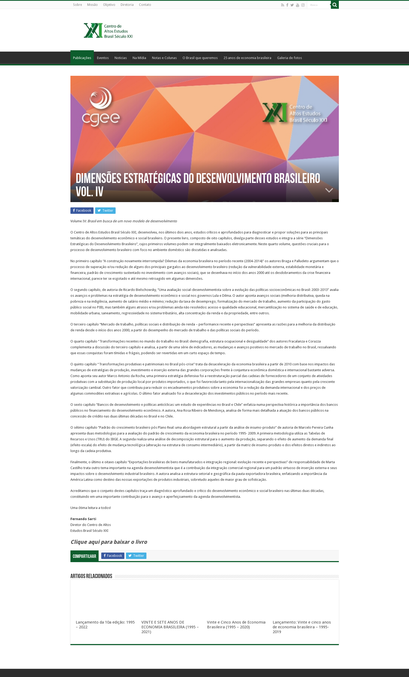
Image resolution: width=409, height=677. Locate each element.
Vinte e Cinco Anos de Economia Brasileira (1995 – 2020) (236, 624)
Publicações (82, 58)
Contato (145, 5)
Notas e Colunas (164, 58)
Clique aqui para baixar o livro (108, 542)
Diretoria (127, 5)
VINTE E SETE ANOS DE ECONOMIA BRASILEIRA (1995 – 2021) (170, 627)
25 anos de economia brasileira (247, 58)
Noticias (121, 58)
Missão (92, 5)
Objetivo (109, 5)
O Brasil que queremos (200, 58)
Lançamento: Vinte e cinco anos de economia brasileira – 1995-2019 (302, 627)
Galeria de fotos (289, 58)
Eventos (103, 58)
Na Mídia (139, 58)
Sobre (77, 5)
